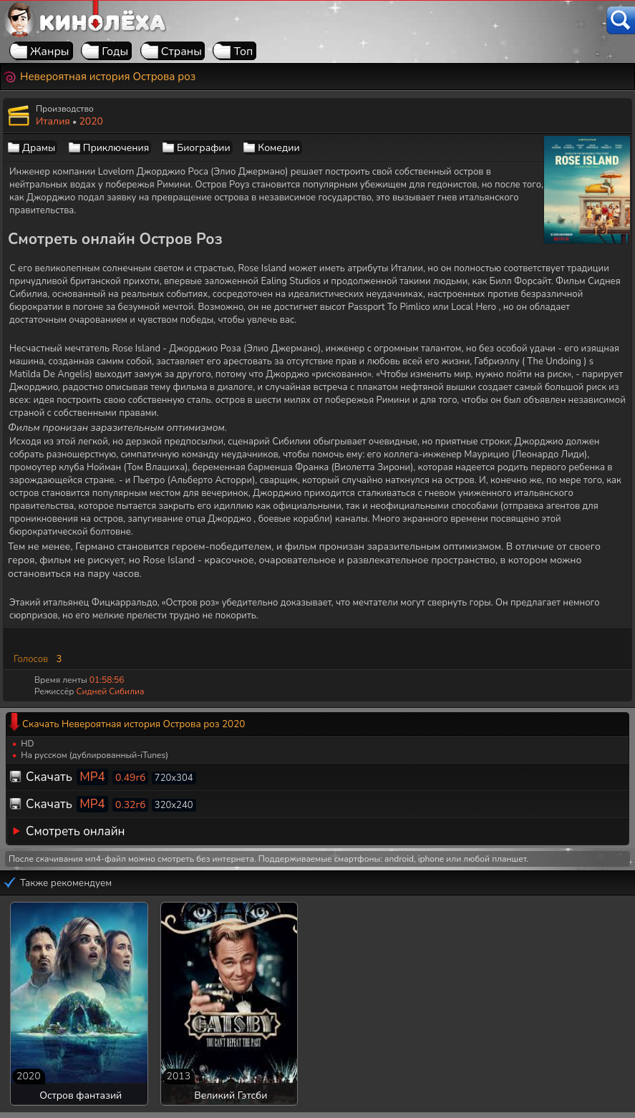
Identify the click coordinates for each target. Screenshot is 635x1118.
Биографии (204, 148)
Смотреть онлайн (75, 831)
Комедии (278, 148)
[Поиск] (620, 20)
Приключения (116, 148)
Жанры (49, 51)
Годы (115, 51)
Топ (243, 51)
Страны (181, 51)
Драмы (38, 148)
